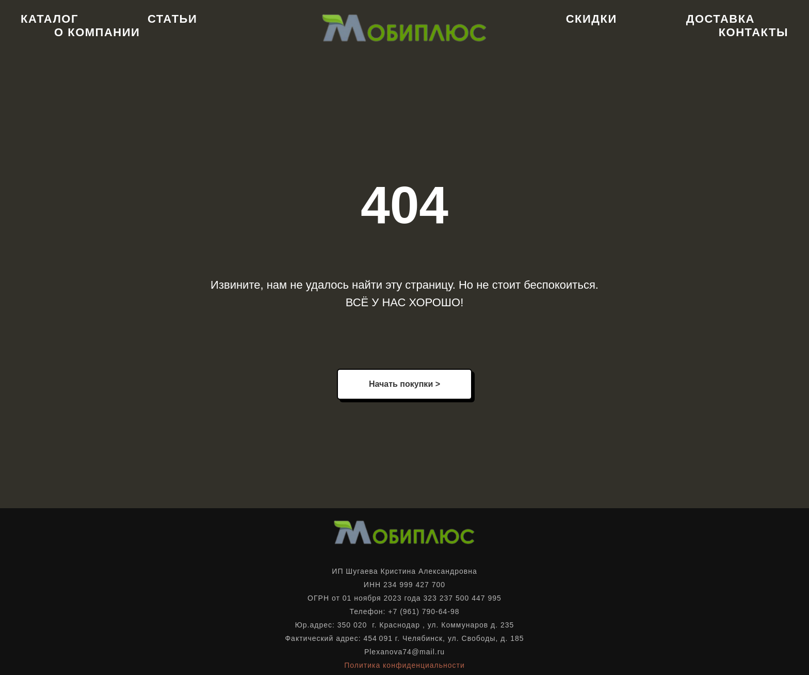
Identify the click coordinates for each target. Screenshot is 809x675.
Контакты (753, 32)
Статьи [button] (172, 18)
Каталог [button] (49, 18)
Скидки (591, 18)
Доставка (720, 18)
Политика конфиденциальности (404, 665)
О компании (97, 32)
